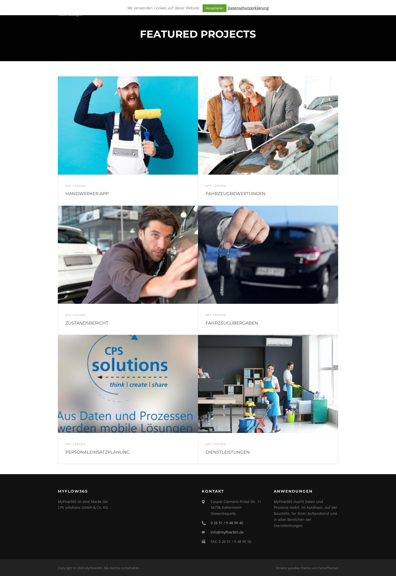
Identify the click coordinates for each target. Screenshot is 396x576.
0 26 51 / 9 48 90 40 (227, 522)
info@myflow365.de (227, 532)
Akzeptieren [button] (215, 8)
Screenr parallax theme (293, 568)
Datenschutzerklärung (248, 7)
